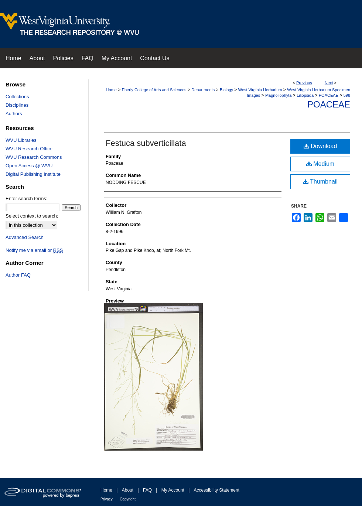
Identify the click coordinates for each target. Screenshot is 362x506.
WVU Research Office (29, 148)
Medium (320, 164)
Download (320, 146)
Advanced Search (25, 237)
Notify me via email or (34, 250)
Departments (203, 90)
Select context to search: (32, 216)
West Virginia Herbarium (260, 90)
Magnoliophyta (278, 95)
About (127, 490)
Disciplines (17, 105)
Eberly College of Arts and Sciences (154, 90)
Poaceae (328, 104)
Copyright (128, 499)
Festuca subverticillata (146, 143)
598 (347, 95)
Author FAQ (18, 275)
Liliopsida (305, 95)
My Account (172, 490)
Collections (17, 96)
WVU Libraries (21, 140)
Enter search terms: (26, 198)
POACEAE (328, 95)
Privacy (106, 499)
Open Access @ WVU (29, 165)
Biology (226, 90)
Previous (304, 83)
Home (111, 90)
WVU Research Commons (34, 157)
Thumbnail (320, 181)
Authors (14, 113)
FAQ (147, 490)
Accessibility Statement (216, 490)
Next (329, 83)
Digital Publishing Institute (33, 174)
